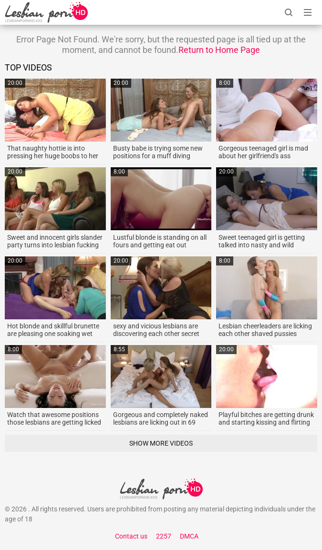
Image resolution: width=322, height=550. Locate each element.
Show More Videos (161, 443)
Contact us (131, 536)
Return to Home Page (219, 50)
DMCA (189, 536)
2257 (163, 536)
